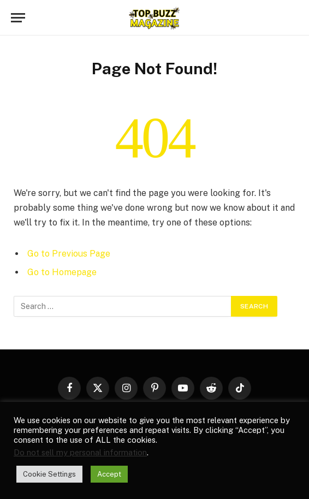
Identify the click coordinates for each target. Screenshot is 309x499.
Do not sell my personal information (80, 452)
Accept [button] (109, 474)
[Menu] (18, 17)
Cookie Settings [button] (49, 474)
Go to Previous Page (68, 253)
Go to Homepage (62, 272)
